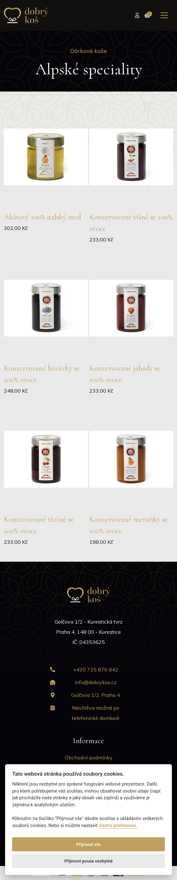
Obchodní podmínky (89, 757)
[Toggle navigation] (164, 15)
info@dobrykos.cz (95, 682)
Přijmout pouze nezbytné (88, 860)
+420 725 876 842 (95, 669)
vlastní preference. (118, 825)
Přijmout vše (88, 844)
